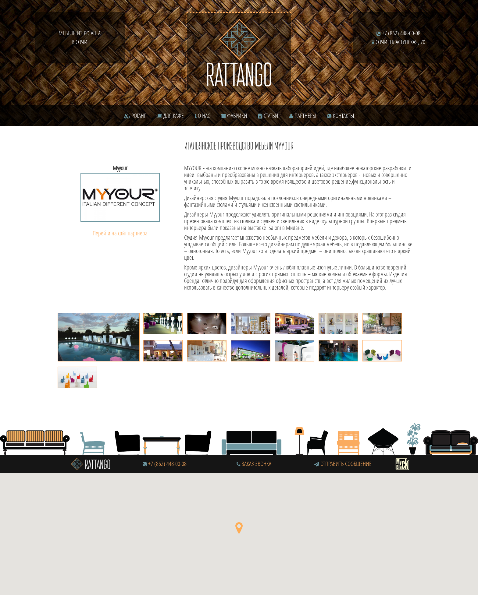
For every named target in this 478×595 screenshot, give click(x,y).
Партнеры (302, 115)
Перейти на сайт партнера (120, 233)
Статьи (268, 115)
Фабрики (234, 115)
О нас (202, 115)
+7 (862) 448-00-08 (398, 33)
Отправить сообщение (343, 463)
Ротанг (135, 115)
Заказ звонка (254, 463)
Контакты (340, 115)
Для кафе (170, 115)
